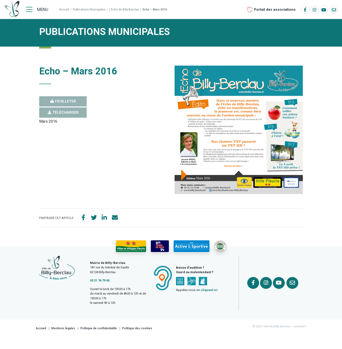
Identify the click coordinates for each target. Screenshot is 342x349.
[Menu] (37, 9)
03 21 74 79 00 (99, 280)
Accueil (64, 9)
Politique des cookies (137, 328)
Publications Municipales (89, 9)
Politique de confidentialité (98, 328)
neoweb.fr (300, 326)
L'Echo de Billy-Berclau (124, 9)
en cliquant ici (207, 290)
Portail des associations (275, 9)
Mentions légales (63, 328)
